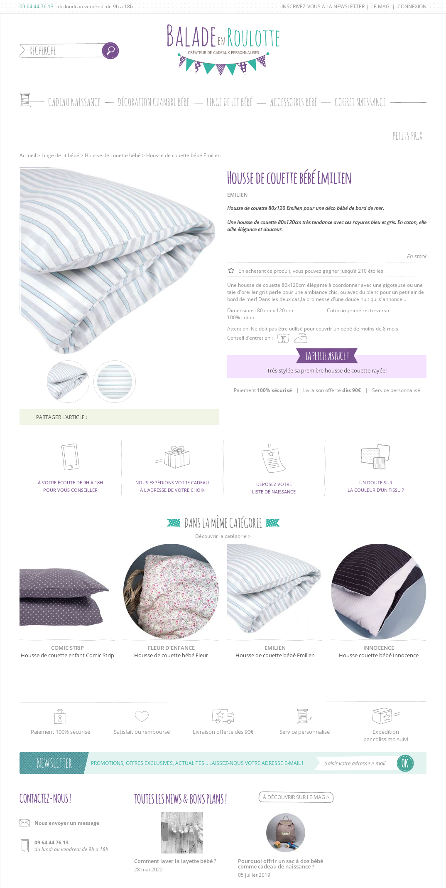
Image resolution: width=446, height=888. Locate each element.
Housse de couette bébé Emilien (275, 655)
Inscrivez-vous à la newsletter (323, 6)
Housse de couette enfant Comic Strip (67, 655)
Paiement (263, 390)
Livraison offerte (332, 390)
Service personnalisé (396, 390)
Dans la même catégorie (223, 522)
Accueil (28, 155)
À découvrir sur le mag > (296, 797)
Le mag (380, 6)
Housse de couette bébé (113, 155)
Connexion (411, 6)
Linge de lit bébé (60, 155)
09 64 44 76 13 (37, 6)
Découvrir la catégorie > (223, 536)
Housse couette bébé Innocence (379, 655)
